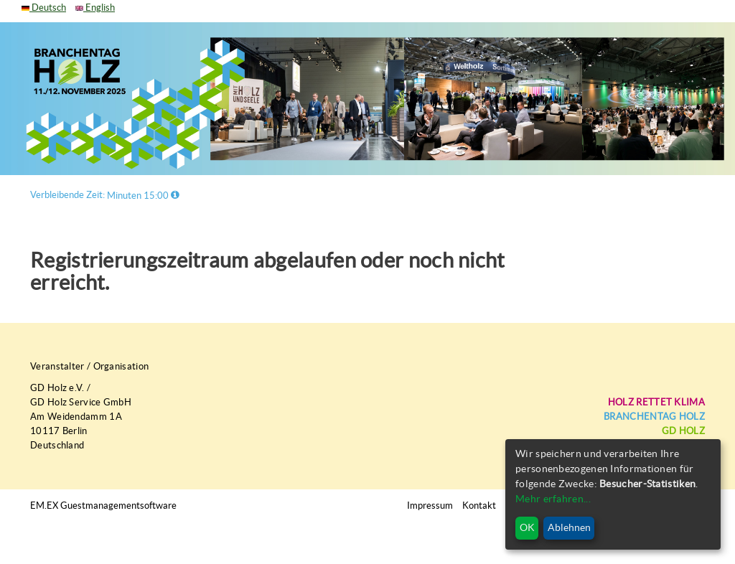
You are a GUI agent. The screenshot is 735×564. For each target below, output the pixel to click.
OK (527, 527)
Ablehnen (569, 527)
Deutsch (44, 7)
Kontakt (479, 505)
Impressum (430, 505)
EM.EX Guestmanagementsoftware (103, 505)
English (95, 7)
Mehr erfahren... (553, 498)
